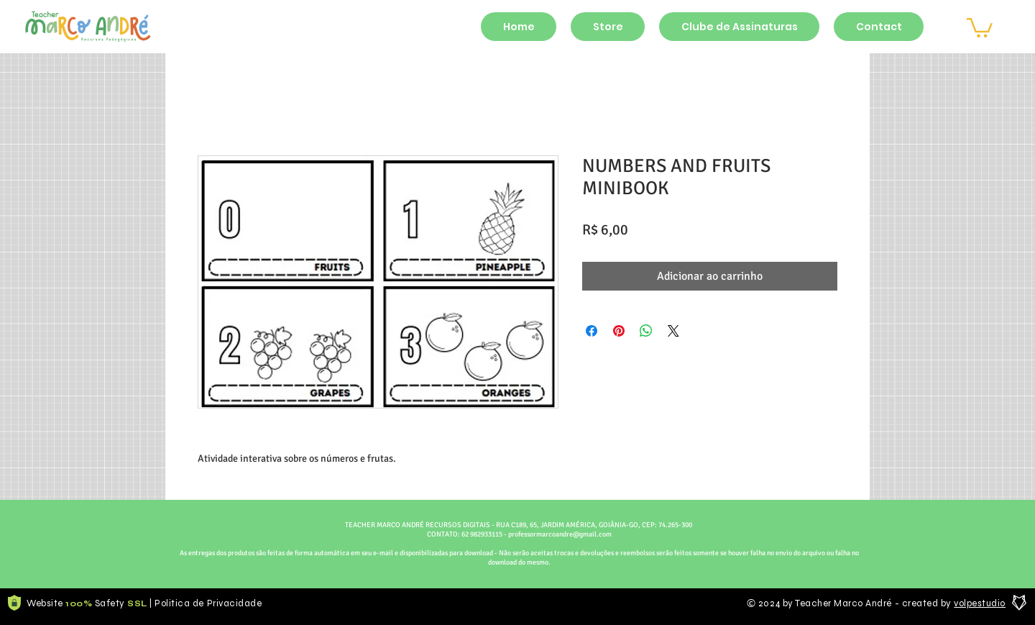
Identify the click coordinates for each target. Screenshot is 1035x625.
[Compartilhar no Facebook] (591, 330)
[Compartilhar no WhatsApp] (646, 330)
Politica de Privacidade (208, 603)
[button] (980, 26)
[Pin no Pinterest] (618, 330)
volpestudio (980, 603)
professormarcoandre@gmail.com (560, 534)
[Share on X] (673, 330)
